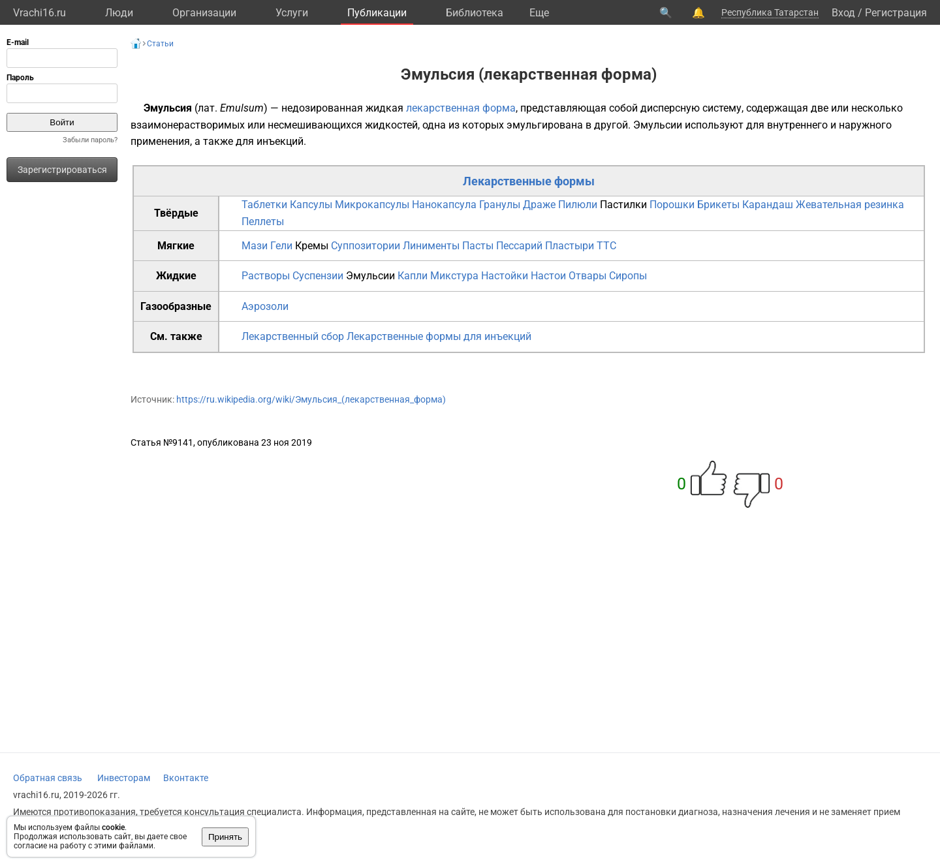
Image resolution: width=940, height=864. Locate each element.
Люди (119, 13)
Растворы (266, 276)
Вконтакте (185, 778)
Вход (843, 13)
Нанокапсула (444, 204)
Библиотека (474, 13)
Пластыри (569, 245)
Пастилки (623, 204)
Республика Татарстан (770, 12)
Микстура (454, 276)
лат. (207, 108)
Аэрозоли (265, 306)
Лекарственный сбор (293, 336)
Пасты (478, 245)
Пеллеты (263, 221)
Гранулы (499, 204)
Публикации (377, 13)
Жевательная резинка (850, 204)
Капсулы (311, 204)
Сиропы (628, 276)
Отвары (587, 276)
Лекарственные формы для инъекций (439, 336)
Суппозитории (365, 245)
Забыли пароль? (90, 140)
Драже (539, 204)
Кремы (311, 245)
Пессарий (519, 245)
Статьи (160, 43)
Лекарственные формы (529, 181)
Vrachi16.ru (39, 13)
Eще (539, 13)
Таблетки (264, 204)
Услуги (291, 13)
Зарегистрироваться (62, 169)
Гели (281, 245)
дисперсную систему (691, 108)
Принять (225, 837)
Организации (204, 13)
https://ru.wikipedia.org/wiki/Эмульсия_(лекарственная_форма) (311, 399)
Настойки (504, 276)
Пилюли (577, 204)
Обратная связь (47, 778)
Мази (255, 245)
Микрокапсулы (372, 204)
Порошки (672, 204)
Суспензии (317, 276)
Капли (413, 276)
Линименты (431, 245)
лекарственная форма (461, 108)
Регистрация (896, 13)
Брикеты (718, 204)
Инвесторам (123, 778)
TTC (606, 245)
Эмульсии (657, 125)
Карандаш (767, 204)
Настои (548, 276)
